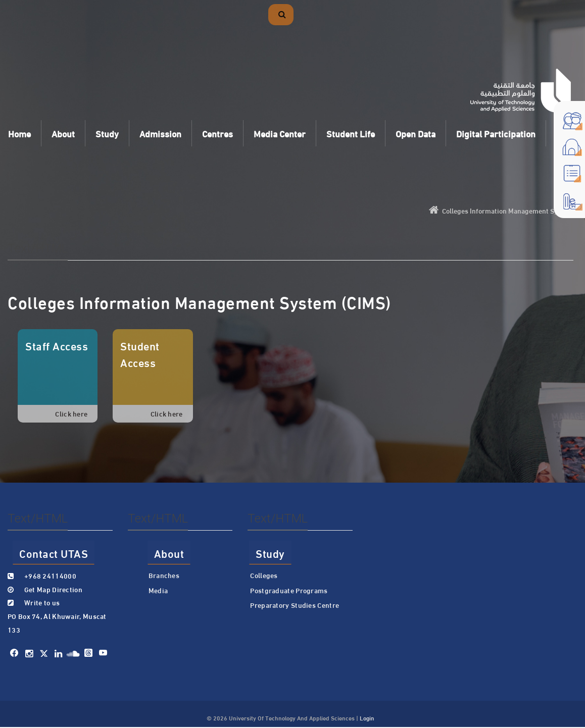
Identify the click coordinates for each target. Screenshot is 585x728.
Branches (164, 575)
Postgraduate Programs (288, 590)
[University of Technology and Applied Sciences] (520, 91)
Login (367, 717)
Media (158, 590)
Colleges (263, 575)
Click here (71, 413)
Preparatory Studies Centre (294, 604)
